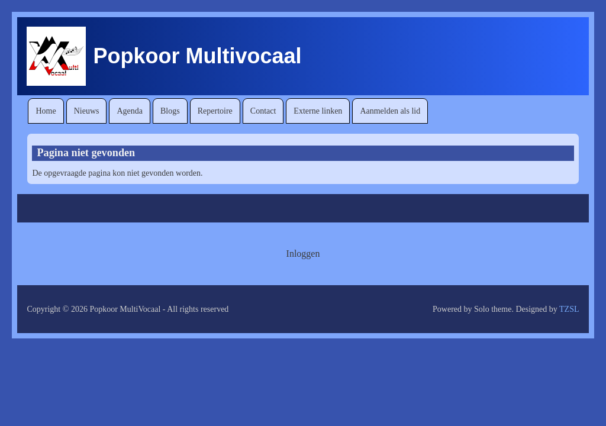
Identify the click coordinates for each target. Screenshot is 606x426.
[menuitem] (45, 111)
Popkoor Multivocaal (197, 56)
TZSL (569, 309)
